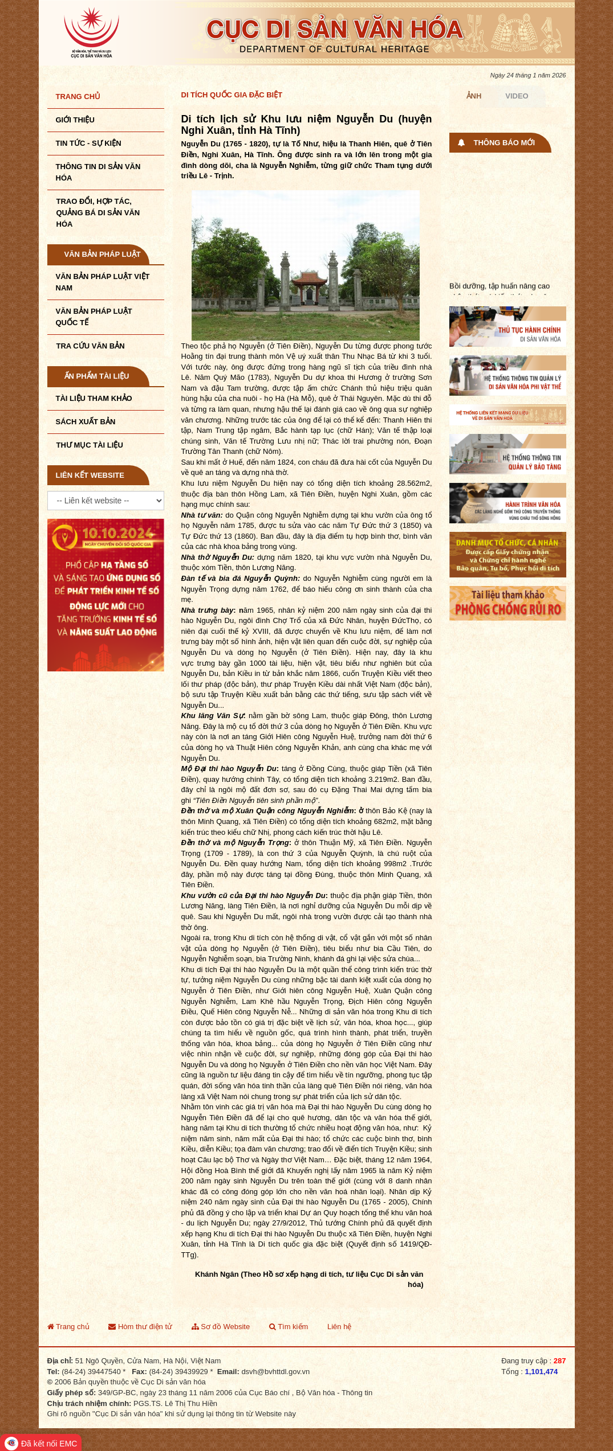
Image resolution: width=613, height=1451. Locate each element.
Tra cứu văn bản (90, 346)
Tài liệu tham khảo (94, 398)
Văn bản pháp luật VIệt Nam (103, 282)
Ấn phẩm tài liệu (96, 376)
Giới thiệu (75, 120)
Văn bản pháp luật (102, 254)
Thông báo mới (504, 142)
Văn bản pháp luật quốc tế (94, 317)
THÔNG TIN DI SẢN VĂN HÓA (98, 172)
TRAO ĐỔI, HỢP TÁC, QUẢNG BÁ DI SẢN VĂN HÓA (98, 212)
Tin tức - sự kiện (88, 143)
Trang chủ (78, 96)
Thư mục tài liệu (89, 445)
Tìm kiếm (288, 1326)
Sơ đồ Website (221, 1326)
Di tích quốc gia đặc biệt (232, 95)
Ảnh (474, 96)
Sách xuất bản (86, 421)
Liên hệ (339, 1326)
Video (516, 96)
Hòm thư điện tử (140, 1326)
